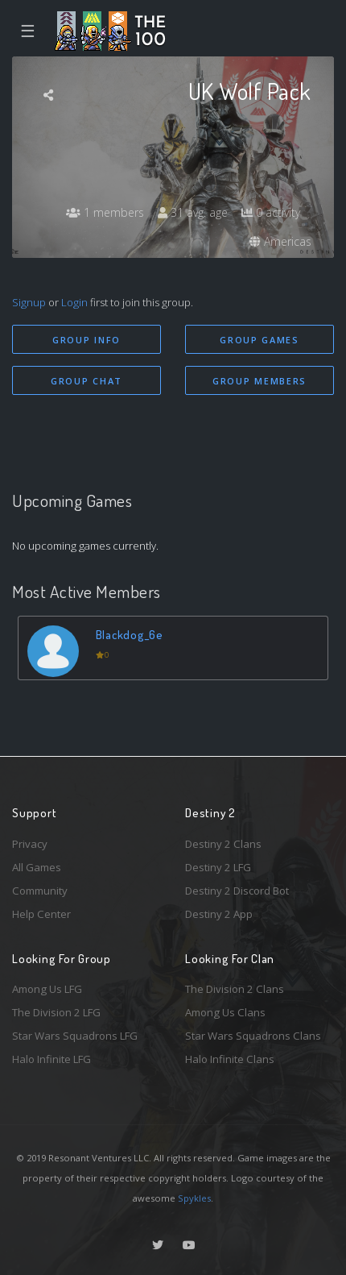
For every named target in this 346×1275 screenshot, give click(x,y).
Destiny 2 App (219, 914)
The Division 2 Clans (234, 989)
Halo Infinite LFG (51, 1059)
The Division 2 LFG (56, 1012)
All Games (36, 867)
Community (40, 890)
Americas (280, 241)
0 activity (270, 212)
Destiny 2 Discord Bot (237, 890)
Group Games (259, 340)
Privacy (29, 844)
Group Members (259, 381)
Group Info (86, 340)
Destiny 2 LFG (218, 867)
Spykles (194, 1198)
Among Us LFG (47, 989)
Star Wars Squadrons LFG (75, 1035)
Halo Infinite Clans (229, 1059)
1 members (105, 212)
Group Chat (86, 381)
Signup (29, 302)
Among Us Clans (225, 1012)
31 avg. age (193, 212)
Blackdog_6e (129, 634)
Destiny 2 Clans (223, 844)
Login (74, 302)
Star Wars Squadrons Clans (253, 1035)
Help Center (41, 914)
